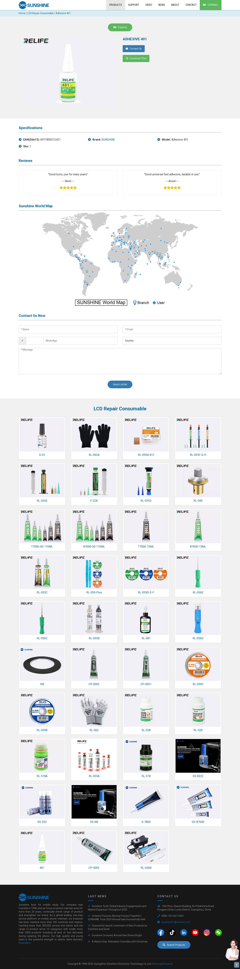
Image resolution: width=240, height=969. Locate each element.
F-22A (94, 500)
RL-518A (42, 776)
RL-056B (146, 867)
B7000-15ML (198, 546)
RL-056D (198, 638)
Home (22, 13)
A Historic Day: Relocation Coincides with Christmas (120, 941)
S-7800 (146, 822)
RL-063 (94, 730)
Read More (25, 943)
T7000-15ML (146, 546)
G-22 (42, 455)
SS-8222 (198, 776)
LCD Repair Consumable (40, 13)
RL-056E (198, 592)
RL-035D (146, 500)
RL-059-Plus (94, 592)
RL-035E (42, 500)
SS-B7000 (198, 822)
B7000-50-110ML (94, 546)
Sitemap (157, 963)
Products (115, 4)
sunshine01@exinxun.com (176, 922)
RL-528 (198, 730)
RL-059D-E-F (146, 592)
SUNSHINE (108, 139)
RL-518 (146, 776)
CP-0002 (94, 684)
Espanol (210, 4)
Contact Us (134, 48)
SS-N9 (94, 822)
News (161, 4)
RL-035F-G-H (198, 455)
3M (42, 684)
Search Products (174, 944)
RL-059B (42, 730)
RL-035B (94, 638)
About (175, 4)
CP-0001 (146, 684)
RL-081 (146, 638)
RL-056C (42, 638)
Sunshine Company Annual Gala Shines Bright (117, 935)
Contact (191, 4)
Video (148, 4)
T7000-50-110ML (42, 546)
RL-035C (42, 592)
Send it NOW (120, 384)
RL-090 (198, 500)
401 (42, 867)
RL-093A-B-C (146, 455)
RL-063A (94, 455)
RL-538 (146, 730)
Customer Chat (136, 58)
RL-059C (198, 684)
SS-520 (42, 822)
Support (133, 4)
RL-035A (94, 776)
